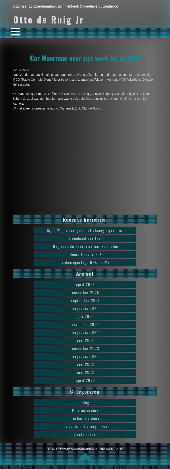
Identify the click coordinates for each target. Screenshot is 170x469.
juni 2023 (85, 364)
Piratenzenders (85, 410)
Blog (85, 402)
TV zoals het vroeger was (85, 426)
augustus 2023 (85, 356)
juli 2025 (85, 316)
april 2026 (85, 284)
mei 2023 (85, 372)
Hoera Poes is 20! (85, 254)
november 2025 (85, 292)
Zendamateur (85, 434)
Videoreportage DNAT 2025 (86, 262)
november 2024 (85, 324)
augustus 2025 (85, 308)
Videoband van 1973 (85, 238)
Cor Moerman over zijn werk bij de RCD (85, 58)
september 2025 (85, 300)
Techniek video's (85, 418)
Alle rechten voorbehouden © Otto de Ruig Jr (87, 453)
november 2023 (85, 348)
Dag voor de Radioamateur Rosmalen (85, 246)
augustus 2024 (85, 332)
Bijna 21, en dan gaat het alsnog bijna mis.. (85, 230)
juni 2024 (85, 340)
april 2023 (85, 380)
